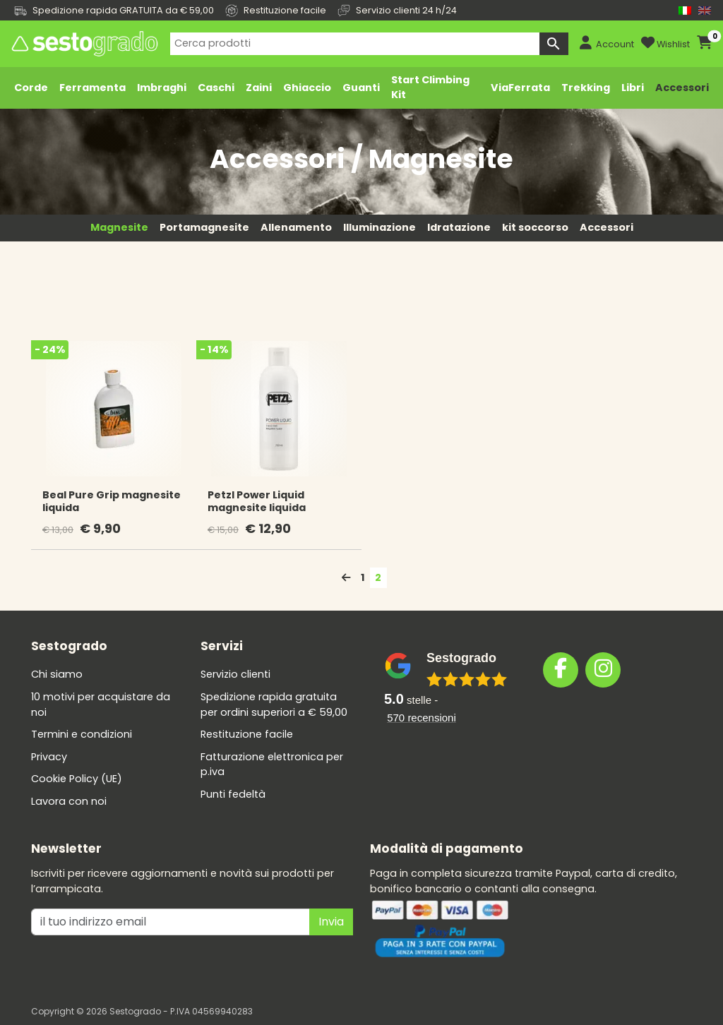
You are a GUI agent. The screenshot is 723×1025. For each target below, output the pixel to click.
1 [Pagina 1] (363, 577)
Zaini (259, 87)
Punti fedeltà (233, 794)
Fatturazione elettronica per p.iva (272, 764)
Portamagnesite (204, 227)
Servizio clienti (235, 674)
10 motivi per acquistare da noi (100, 704)
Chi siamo (57, 674)
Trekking (585, 87)
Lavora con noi (69, 801)
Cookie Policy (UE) (76, 779)
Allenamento (296, 227)
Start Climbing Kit (430, 87)
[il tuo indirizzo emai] (170, 922)
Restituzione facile (247, 734)
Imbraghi (161, 87)
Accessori (682, 87)
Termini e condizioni (81, 734)
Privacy (49, 757)
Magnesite (119, 227)
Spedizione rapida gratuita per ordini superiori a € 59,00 (274, 704)
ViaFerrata (520, 87)
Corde (31, 87)
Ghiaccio (307, 87)
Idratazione (459, 227)
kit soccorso (535, 227)
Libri (632, 87)
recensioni (421, 718)
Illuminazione (379, 227)
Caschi (216, 87)
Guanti (361, 87)
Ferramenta (92, 87)
